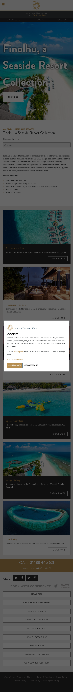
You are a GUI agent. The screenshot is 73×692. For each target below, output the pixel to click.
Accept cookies (14, 365)
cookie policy (19, 351)
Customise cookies (31, 365)
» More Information (15, 359)
